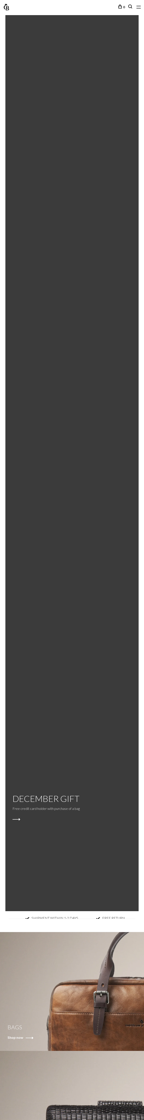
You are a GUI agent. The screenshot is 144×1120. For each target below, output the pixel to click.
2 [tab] (75, 900)
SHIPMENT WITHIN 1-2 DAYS (53, 918)
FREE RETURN (111, 918)
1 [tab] (63, 900)
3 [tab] (87, 900)
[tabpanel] (72, 463)
